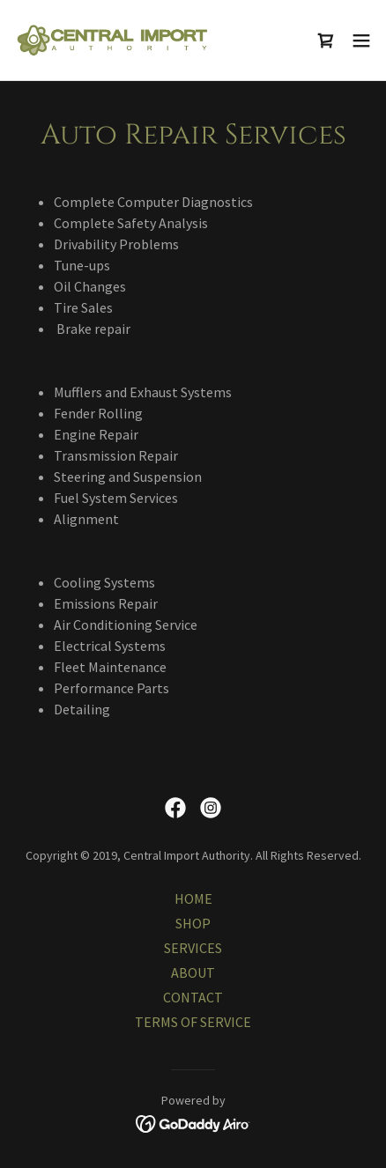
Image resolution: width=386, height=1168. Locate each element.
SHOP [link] (193, 923)
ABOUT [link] (193, 972)
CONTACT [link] (193, 997)
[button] (361, 40)
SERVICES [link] (193, 948)
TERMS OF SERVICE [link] (193, 1022)
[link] (113, 40)
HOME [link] (193, 898)
